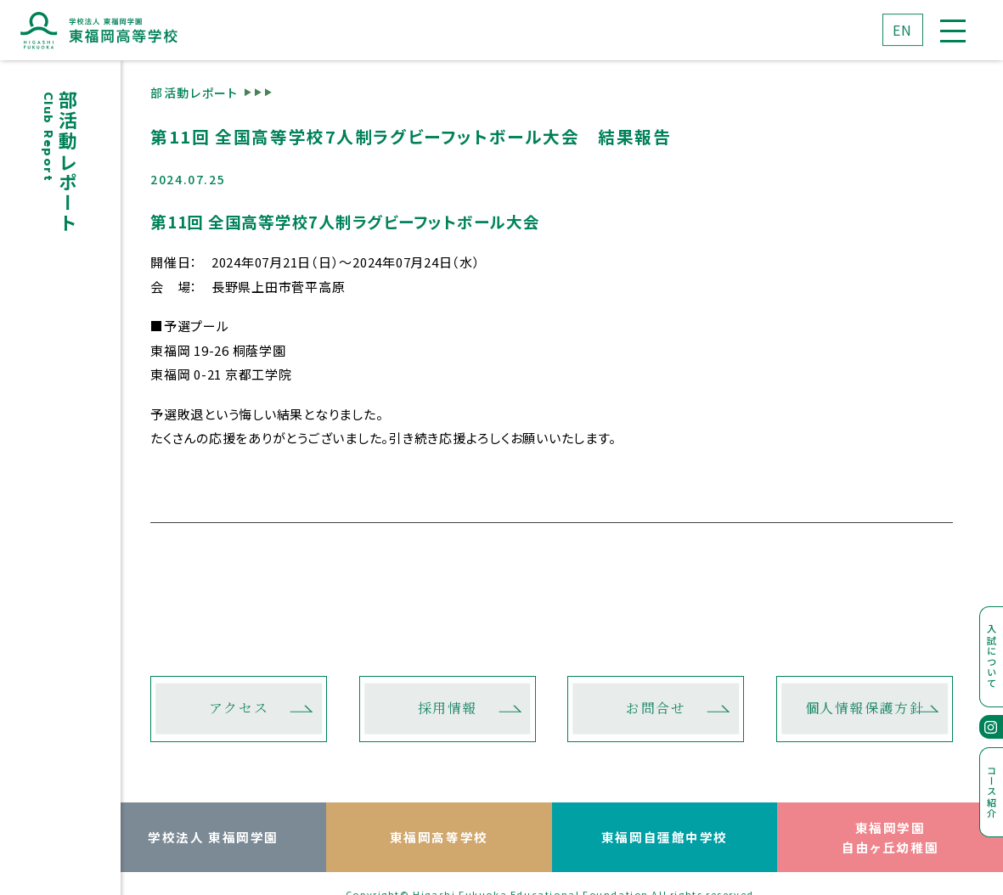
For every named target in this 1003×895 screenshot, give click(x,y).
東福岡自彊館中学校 (664, 837)
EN (903, 30)
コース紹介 (992, 792)
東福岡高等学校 (439, 837)
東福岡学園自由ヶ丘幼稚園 (890, 837)
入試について (992, 656)
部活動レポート (194, 91)
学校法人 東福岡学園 (213, 837)
